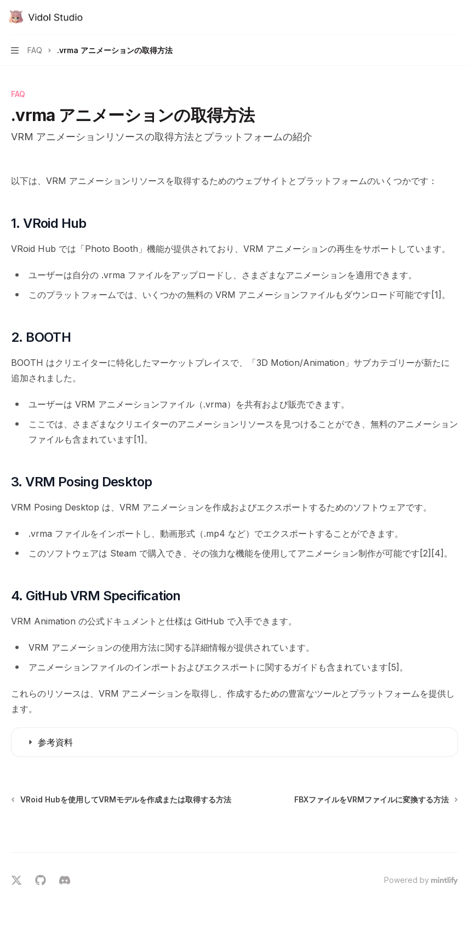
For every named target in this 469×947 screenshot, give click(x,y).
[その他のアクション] (454, 17)
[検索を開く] (434, 17)
